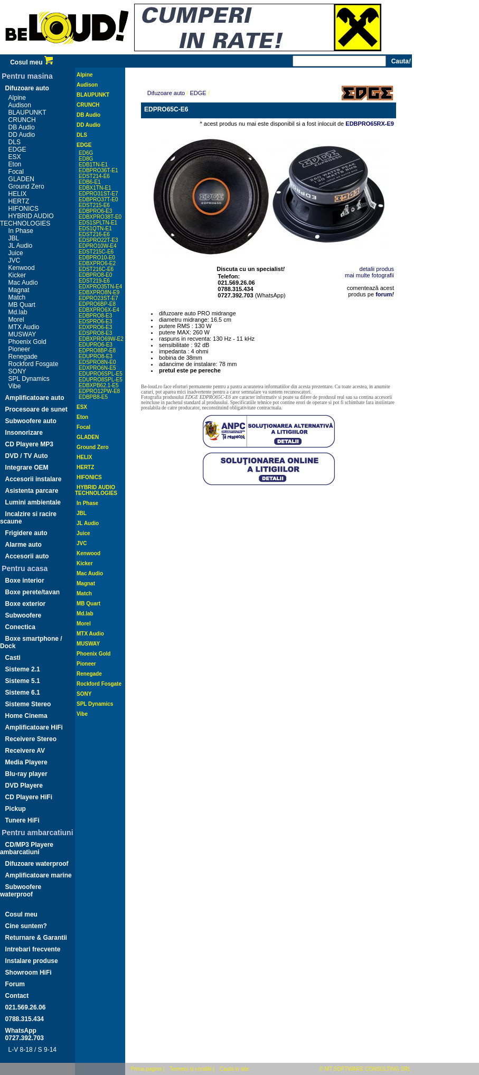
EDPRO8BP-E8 (97, 350)
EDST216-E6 (94, 234)
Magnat (19, 290)
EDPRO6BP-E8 (97, 304)
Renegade (22, 356)
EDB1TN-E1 (93, 164)
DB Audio (21, 127)
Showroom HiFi (28, 972)
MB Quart (21, 305)
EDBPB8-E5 (93, 397)
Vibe (14, 386)
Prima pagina (146, 1069)
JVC (14, 260)
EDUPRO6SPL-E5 (101, 374)
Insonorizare (24, 432)
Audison (19, 105)
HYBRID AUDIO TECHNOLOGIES (27, 219)
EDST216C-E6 (96, 269)
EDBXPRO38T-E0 (100, 217)
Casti (13, 657)
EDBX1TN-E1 (95, 188)
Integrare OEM (27, 467)
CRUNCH (22, 120)
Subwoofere (23, 615)
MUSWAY (22, 334)
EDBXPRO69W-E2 (101, 339)
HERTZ (19, 201)
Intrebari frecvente (33, 949)
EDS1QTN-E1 (95, 228)
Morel (16, 319)
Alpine (17, 97)
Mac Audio (23, 282)
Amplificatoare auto (34, 397)
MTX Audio (24, 327)
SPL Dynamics (29, 378)
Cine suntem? (26, 926)
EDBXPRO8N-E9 (99, 292)
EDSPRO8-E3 (95, 333)
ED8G (86, 159)
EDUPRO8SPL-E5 (101, 379)
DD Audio (21, 134)
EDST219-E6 (94, 281)
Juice (15, 253)
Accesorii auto (27, 556)
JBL (14, 238)
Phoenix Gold (27, 341)
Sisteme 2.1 (22, 669)
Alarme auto (23, 544)
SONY (17, 371)
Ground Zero (26, 186)
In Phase (20, 231)
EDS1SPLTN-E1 (98, 223)
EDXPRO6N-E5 (97, 368)
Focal (16, 171)
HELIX (17, 194)
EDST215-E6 (94, 205)
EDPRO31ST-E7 (98, 194)
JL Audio (20, 245)
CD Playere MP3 (29, 444)
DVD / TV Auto (26, 456)
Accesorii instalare (33, 479)
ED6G (86, 153)
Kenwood (21, 268)
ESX (14, 157)
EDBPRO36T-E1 (98, 170)
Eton (15, 164)
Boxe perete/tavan (32, 592)
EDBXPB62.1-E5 (99, 385)
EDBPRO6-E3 (95, 211)
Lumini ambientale (33, 502)
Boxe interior (24, 580)
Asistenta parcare (32, 490)
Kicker (17, 275)
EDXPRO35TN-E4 (100, 286)
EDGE (17, 149)
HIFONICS (23, 208)
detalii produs (377, 269)
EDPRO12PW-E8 (99, 391)
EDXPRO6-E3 (95, 327)
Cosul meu (31, 62)
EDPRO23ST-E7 (98, 298)
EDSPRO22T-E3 (98, 240)
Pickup (15, 808)
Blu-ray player (26, 774)
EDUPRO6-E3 (95, 345)
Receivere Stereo (31, 739)
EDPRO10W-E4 (98, 246)
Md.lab (17, 312)
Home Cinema (26, 715)
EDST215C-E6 (96, 252)
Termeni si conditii (190, 1069)
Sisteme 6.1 (22, 692)
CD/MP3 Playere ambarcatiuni (26, 848)
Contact (17, 995)
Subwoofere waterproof (20, 890)
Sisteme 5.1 (22, 681)
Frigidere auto (26, 533)
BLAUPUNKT (27, 112)
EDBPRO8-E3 (95, 316)
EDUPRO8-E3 (95, 356)
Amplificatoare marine (38, 875)
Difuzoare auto (27, 88)
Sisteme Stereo (28, 704)
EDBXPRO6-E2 (97, 263)
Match (17, 297)
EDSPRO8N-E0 (97, 362)
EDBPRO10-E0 (97, 257)
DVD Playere (24, 785)
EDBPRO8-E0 (95, 275)
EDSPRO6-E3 (95, 321)
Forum (15, 984)
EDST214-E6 (94, 176)
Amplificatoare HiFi (34, 727)
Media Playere (26, 762)
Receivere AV (25, 750)
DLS (14, 142)
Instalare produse (31, 961)
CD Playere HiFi (28, 797)
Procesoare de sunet (36, 409)
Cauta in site (234, 1069)
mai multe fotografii (369, 275)
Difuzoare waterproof (37, 863)
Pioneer (19, 349)
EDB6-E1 (90, 182)
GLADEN (21, 179)
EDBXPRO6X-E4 (99, 310)
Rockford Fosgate (33, 364)
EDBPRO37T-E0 (98, 199)
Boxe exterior (25, 603)
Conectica (20, 627)
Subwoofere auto (31, 421)
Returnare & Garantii (36, 937)
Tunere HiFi (22, 820)
